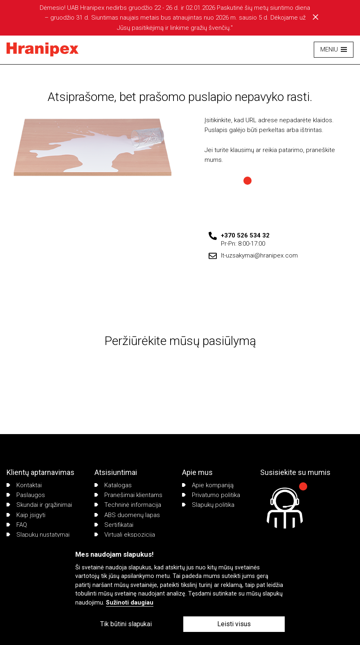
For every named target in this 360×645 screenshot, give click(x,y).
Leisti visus (234, 624)
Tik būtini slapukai (126, 624)
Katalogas (113, 485)
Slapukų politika (208, 504)
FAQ (17, 525)
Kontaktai (24, 485)
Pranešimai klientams (128, 495)
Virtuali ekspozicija (124, 534)
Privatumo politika (211, 495)
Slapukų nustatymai (38, 534)
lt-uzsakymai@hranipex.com (259, 255)
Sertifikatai (113, 525)
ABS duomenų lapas (127, 515)
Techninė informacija (127, 504)
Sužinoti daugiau (129, 602)
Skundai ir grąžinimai (39, 504)
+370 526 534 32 (245, 235)
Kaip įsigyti (26, 515)
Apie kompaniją (208, 485)
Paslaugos (26, 495)
